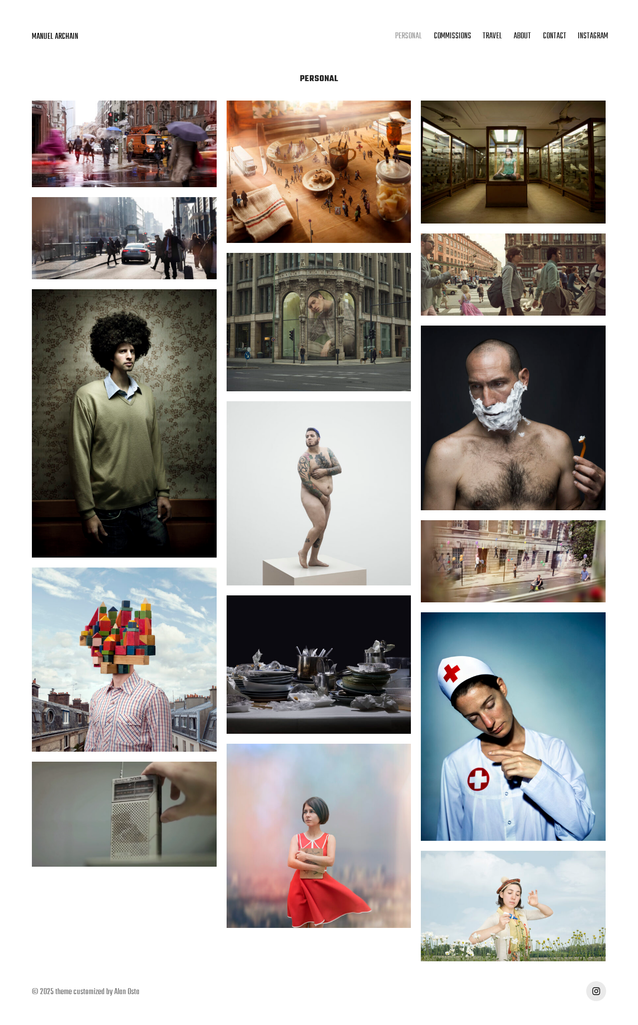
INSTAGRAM (593, 36)
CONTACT (554, 36)
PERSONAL (408, 36)
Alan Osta (126, 992)
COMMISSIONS (452, 36)
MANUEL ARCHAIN (55, 36)
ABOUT (522, 36)
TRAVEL (492, 36)
